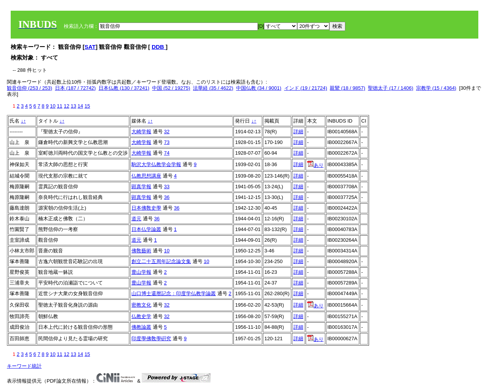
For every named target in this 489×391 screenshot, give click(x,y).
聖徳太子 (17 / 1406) (390, 88)
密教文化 (141, 305)
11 (59, 106)
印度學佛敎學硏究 (151, 338)
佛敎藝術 (141, 251)
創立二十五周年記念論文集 (161, 261)
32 (166, 131)
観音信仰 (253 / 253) (29, 88)
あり (315, 165)
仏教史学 (141, 316)
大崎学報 (141, 131)
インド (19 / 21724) (305, 88)
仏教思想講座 (146, 176)
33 (166, 186)
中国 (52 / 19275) (171, 88)
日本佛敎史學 (146, 208)
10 (52, 106)
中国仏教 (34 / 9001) (259, 88)
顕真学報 (141, 186)
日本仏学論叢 (146, 229)
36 (166, 197)
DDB (159, 47)
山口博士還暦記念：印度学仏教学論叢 (173, 293)
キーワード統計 (24, 366)
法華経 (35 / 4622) (213, 88)
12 (66, 106)
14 (80, 106)
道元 (136, 218)
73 (166, 142)
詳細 (298, 131)
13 (73, 106)
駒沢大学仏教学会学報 (156, 164)
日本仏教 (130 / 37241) (124, 88)
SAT (90, 47)
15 (87, 106)
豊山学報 (141, 272)
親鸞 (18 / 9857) (347, 88)
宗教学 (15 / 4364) (436, 88)
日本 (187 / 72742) (75, 88)
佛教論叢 (141, 327)
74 (166, 153)
